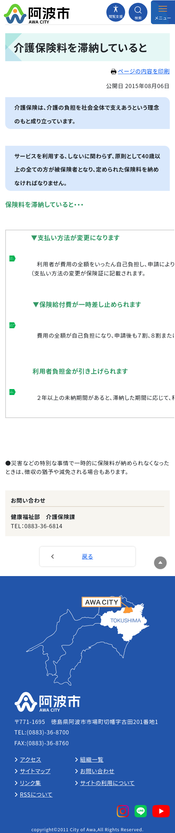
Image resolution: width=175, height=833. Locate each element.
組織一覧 (92, 759)
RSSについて (36, 794)
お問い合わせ (97, 771)
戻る (87, 556)
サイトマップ (35, 771)
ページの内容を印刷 (140, 71)
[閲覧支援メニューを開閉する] (115, 12)
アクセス (30, 759)
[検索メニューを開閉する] (138, 12)
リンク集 (30, 782)
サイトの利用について (107, 782)
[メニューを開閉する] (163, 12)
